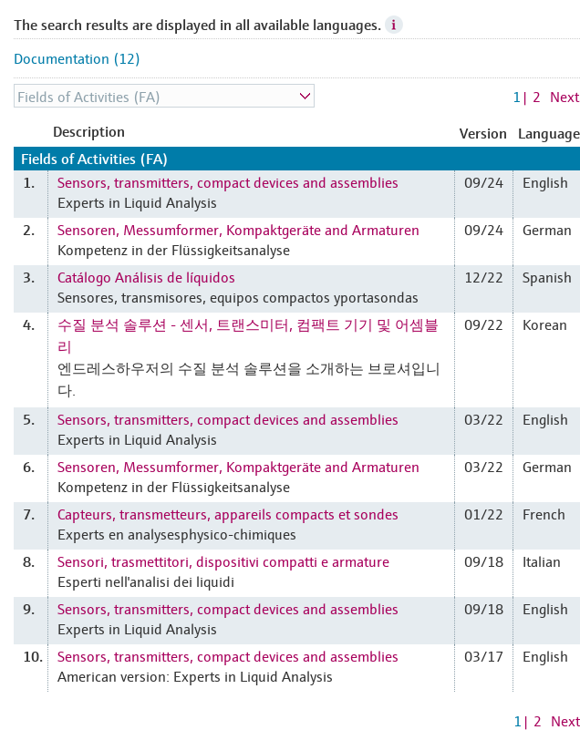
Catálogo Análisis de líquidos (146, 276)
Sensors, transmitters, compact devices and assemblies (228, 181)
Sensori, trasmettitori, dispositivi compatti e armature (223, 560)
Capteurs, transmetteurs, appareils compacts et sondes (228, 513)
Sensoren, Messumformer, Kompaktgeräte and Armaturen (238, 229)
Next (564, 96)
